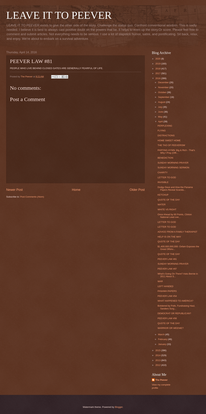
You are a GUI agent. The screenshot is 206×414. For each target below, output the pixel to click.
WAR (160, 281)
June (161, 111)
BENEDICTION (165, 157)
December (163, 82)
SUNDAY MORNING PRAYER (173, 162)
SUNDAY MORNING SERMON (173, 167)
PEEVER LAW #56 (167, 318)
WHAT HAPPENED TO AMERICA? (175, 300)
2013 (158, 360)
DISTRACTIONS (166, 135)
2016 (158, 78)
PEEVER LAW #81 (167, 259)
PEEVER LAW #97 (167, 268)
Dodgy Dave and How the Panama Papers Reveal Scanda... (175, 188)
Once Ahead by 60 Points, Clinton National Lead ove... (175, 215)
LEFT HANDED (165, 286)
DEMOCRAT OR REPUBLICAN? (174, 313)
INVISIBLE (163, 182)
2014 (158, 355)
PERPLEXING (165, 125)
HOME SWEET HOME (169, 140)
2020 (158, 58)
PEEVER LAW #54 (167, 296)
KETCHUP (163, 194)
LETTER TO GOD (167, 177)
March (161, 334)
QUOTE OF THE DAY (169, 199)
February (163, 339)
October (162, 92)
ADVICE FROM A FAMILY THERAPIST (177, 231)
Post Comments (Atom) (32, 196)
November (163, 87)
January (162, 344)
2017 (158, 73)
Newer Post (14, 190)
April (160, 121)
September (164, 97)
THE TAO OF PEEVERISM (171, 145)
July (160, 107)
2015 (158, 350)
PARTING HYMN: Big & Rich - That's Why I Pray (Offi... (176, 151)
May (160, 116)
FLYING (162, 130)
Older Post (137, 190)
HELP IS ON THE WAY (169, 236)
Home (76, 190)
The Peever (161, 380)
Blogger (119, 407)
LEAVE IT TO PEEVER (59, 15)
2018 (158, 68)
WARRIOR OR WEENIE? (170, 328)
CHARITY (163, 172)
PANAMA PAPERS (167, 291)
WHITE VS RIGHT (167, 209)
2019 (158, 63)
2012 (158, 365)
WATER (162, 204)
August (162, 102)
